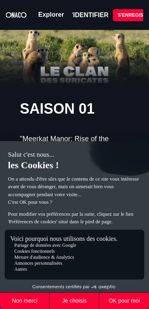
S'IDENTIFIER (88, 15)
